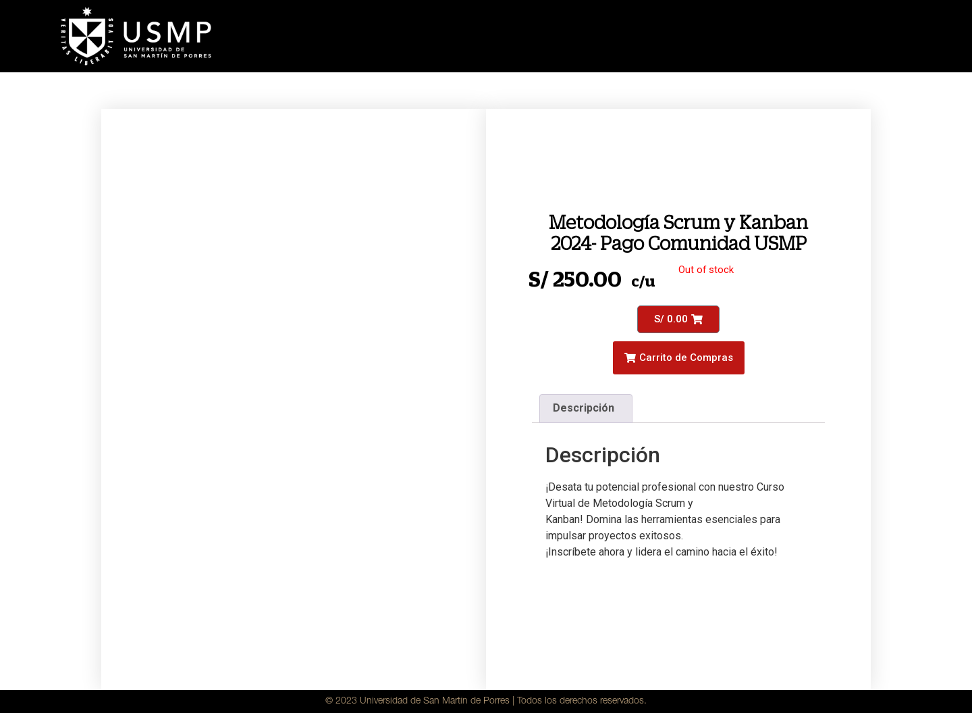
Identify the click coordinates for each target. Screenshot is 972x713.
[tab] (585, 409)
